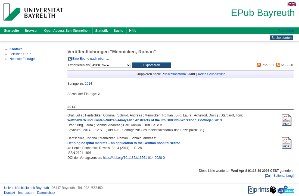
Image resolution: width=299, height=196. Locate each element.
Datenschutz (46, 193)
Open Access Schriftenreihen (66, 31)
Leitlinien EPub (20, 54)
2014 (88, 84)
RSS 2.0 (284, 65)
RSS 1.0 (264, 65)
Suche (118, 31)
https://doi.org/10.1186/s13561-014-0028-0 (134, 158)
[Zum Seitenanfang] (279, 176)
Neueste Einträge (22, 59)
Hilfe (132, 31)
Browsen (32, 31)
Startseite (11, 31)
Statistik (101, 31)
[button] (151, 65)
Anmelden (286, 31)
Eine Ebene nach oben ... (90, 59)
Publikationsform (174, 74)
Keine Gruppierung (212, 74)
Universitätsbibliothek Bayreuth (27, 188)
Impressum (26, 193)
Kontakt (10, 193)
